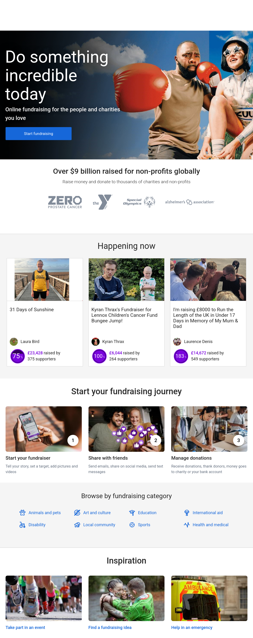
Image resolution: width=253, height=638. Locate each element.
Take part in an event (25, 627)
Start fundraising (38, 133)
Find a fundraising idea (110, 627)
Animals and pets (44, 512)
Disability (36, 524)
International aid (208, 512)
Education (147, 512)
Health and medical (211, 524)
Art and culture (97, 512)
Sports (144, 524)
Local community (99, 524)
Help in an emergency (191, 627)
